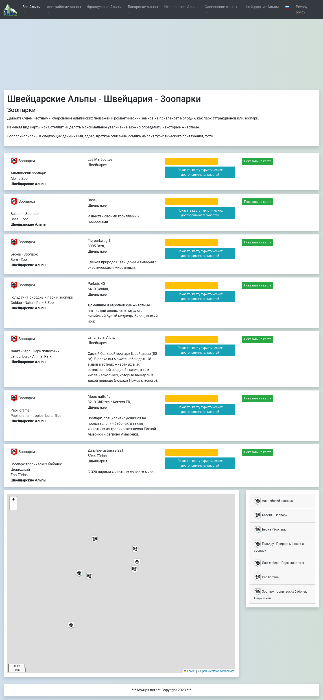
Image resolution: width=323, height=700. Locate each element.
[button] (288, 9)
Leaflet (189, 671)
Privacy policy (302, 9)
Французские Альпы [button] (104, 7)
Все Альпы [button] (31, 7)
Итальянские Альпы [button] (181, 7)
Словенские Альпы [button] (221, 7)
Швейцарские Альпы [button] (261, 7)
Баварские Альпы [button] (143, 7)
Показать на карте (257, 161)
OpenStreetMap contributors (217, 671)
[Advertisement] (161, 53)
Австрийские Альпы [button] (64, 7)
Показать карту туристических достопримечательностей (200, 172)
